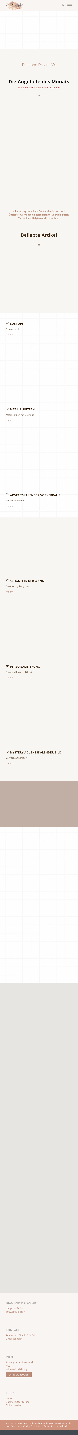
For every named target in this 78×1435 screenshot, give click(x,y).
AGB (8, 1371)
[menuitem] (62, 5)
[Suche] (62, 5)
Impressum (12, 1403)
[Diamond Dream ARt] (32, 5)
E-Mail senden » (14, 1344)
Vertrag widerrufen (19, 1380)
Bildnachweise (13, 1410)
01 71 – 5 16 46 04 (25, 1340)
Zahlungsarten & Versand (19, 1367)
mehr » (9, 334)
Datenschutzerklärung (17, 1407)
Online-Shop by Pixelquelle (56, 1431)
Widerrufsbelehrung (17, 1374)
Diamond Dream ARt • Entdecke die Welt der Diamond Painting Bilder (40, 1428)
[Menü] (68, 5)
